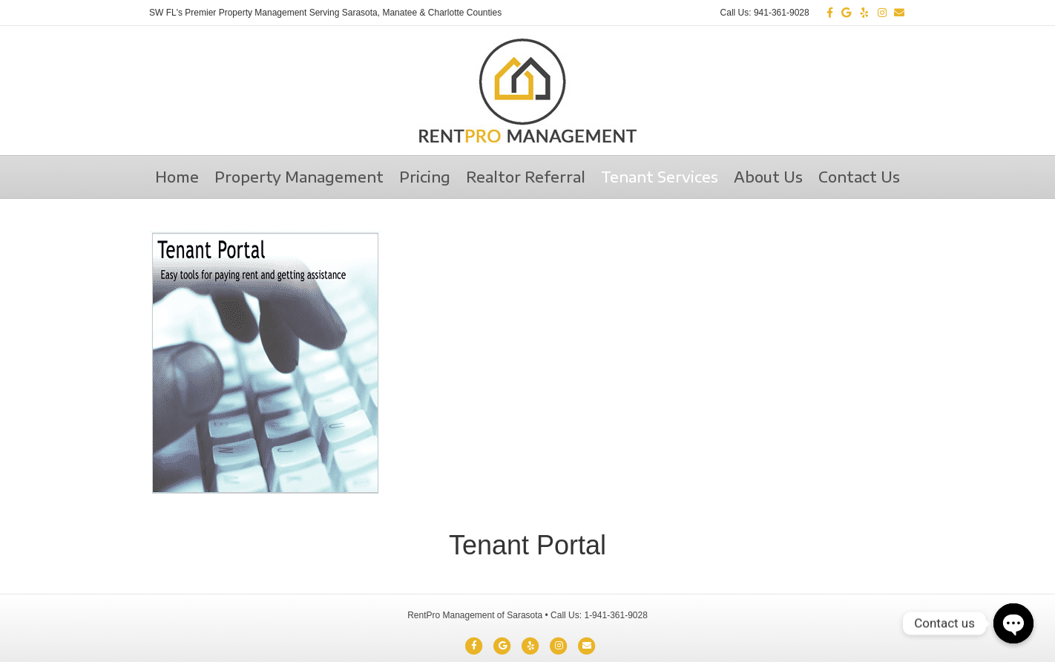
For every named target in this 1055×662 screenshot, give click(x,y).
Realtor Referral (525, 177)
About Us (768, 177)
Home (177, 177)
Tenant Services (659, 177)
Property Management (299, 177)
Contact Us (859, 177)
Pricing (424, 177)
